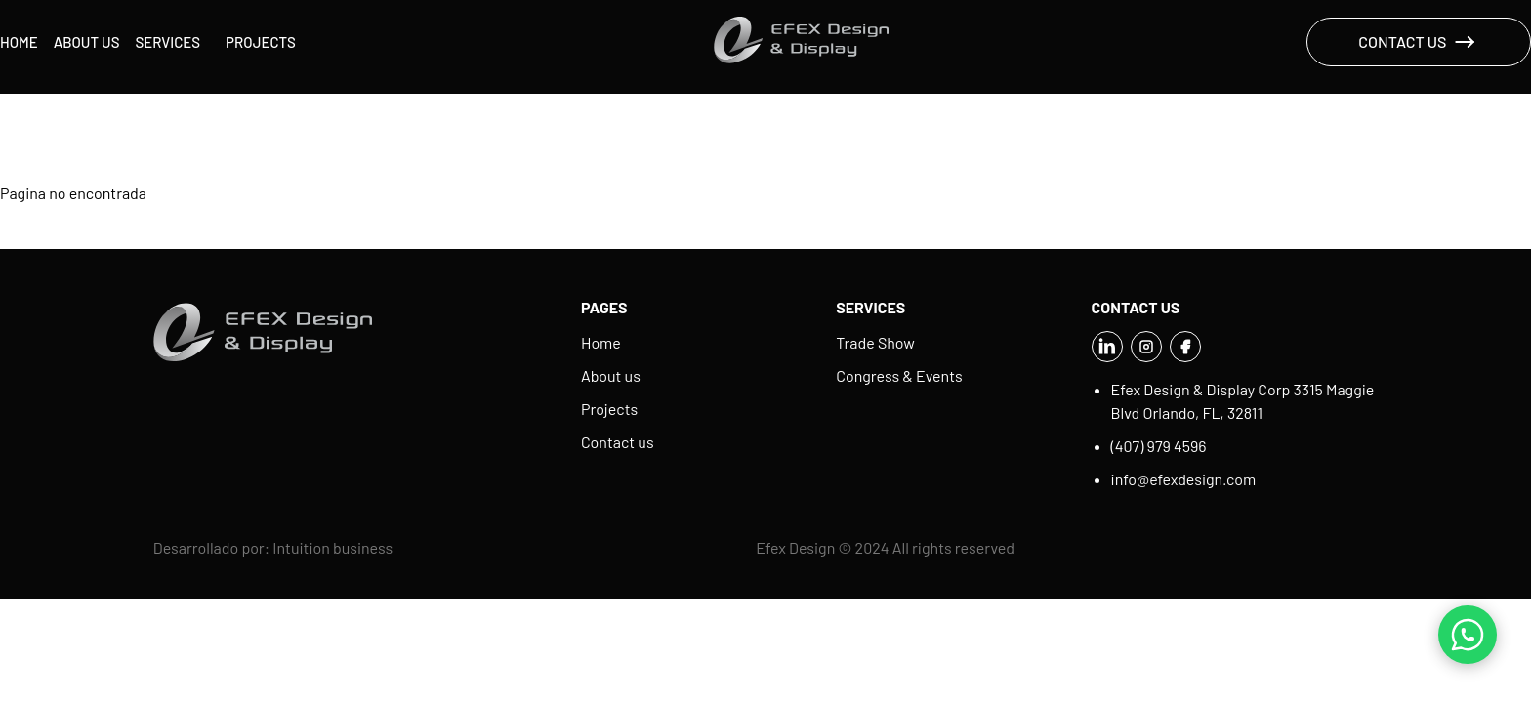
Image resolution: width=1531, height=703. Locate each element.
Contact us (617, 442)
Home (19, 42)
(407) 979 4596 (1159, 445)
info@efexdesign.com (1184, 479)
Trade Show (875, 342)
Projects (261, 42)
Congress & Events (899, 375)
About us (87, 42)
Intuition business (332, 547)
